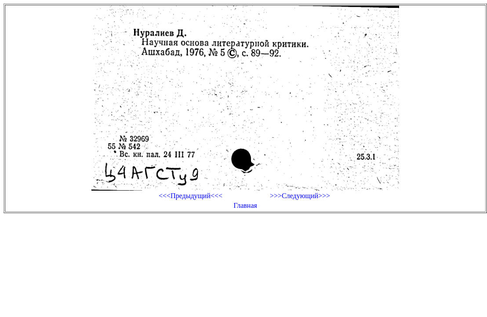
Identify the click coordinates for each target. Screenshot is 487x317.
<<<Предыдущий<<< (190, 195)
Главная (245, 205)
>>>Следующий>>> (300, 195)
